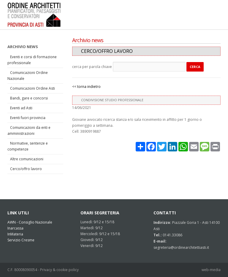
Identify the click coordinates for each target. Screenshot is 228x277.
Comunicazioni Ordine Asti (32, 88)
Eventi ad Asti (21, 107)
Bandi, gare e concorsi (29, 98)
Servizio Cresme (20, 240)
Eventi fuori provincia (27, 117)
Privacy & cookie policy (59, 269)
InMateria (15, 234)
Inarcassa (15, 228)
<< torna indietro (86, 86)
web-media (211, 269)
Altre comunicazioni (26, 159)
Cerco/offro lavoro (26, 168)
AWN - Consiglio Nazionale (29, 222)
